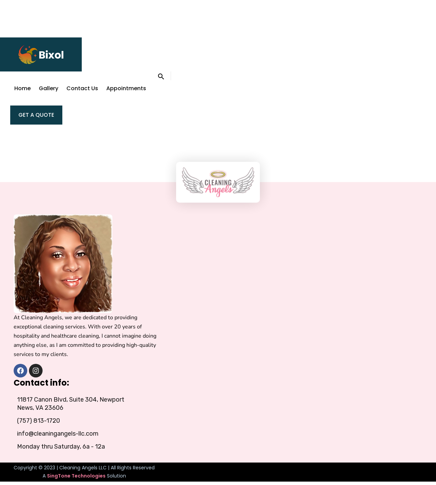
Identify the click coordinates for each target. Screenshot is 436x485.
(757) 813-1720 (38, 420)
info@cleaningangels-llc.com (57, 433)
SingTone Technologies (76, 475)
